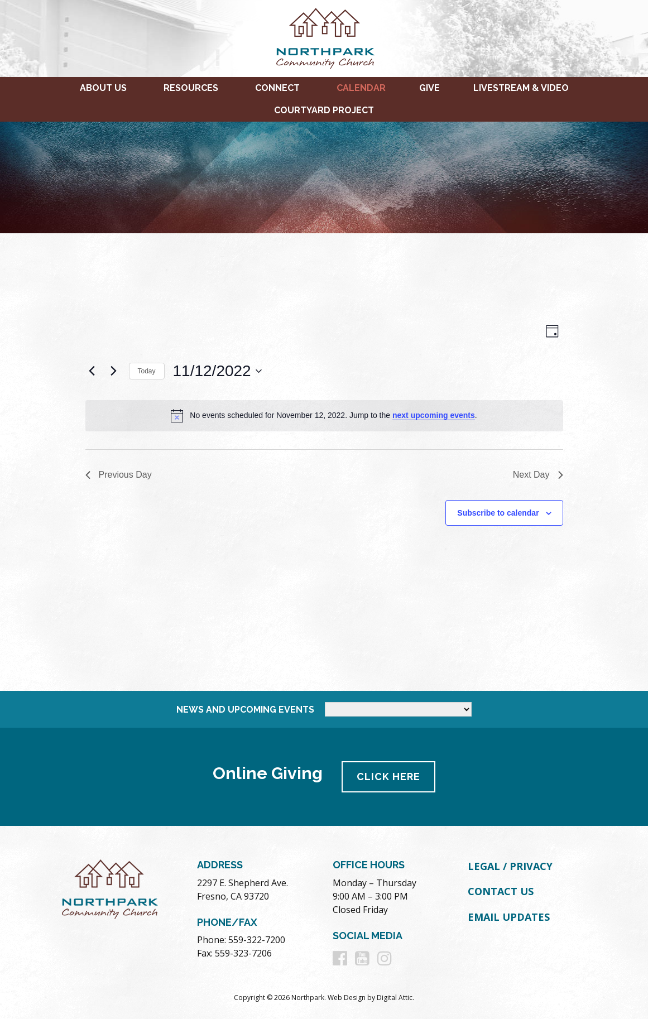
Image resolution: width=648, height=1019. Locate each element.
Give (429, 88)
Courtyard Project (324, 110)
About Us (103, 88)
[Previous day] (92, 371)
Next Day (538, 474)
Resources (191, 88)
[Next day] (114, 371)
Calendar (361, 88)
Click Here (388, 776)
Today (147, 371)
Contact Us (501, 891)
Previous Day (118, 474)
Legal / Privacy (510, 866)
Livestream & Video (521, 88)
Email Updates (509, 917)
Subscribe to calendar (498, 512)
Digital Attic (394, 997)
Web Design (347, 997)
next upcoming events (433, 415)
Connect (277, 88)
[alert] (324, 415)
